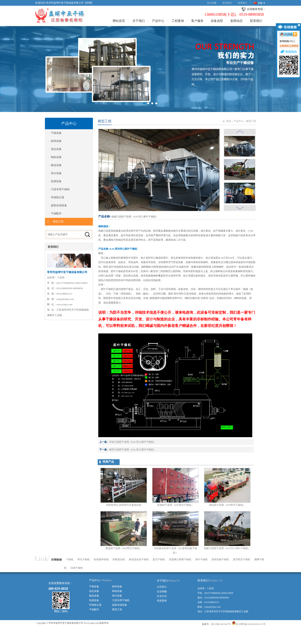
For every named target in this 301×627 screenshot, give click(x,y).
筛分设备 (56, 173)
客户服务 (197, 20)
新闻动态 (236, 20)
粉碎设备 (56, 141)
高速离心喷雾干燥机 (180, 559)
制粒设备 (56, 157)
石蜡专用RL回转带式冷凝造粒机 (123, 505)
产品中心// (95, 580)
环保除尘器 (57, 197)
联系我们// (204, 580)
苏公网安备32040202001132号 (249, 624)
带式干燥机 (83, 559)
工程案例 (178, 20)
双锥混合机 (118, 559)
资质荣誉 (162, 600)
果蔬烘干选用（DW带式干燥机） (123, 548)
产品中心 (158, 20)
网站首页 (119, 20)
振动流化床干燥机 (139, 559)
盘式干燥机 (159, 559)
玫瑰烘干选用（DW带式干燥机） (175, 505)
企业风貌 (162, 591)
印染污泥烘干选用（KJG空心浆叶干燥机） (132, 441)
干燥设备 (56, 133)
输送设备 (56, 165)
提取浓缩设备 (59, 205)
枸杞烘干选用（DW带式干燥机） (227, 505)
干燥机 (70, 559)
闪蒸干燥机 (76, 567)
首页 (228, 121)
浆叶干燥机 (201, 559)
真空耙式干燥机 (241, 559)
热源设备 (56, 181)
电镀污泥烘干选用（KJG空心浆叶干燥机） (227, 548)
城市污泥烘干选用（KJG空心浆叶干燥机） (132, 449)
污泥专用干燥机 (60, 189)
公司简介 (162, 586)
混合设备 (56, 149)
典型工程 (251, 121)
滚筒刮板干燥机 (220, 559)
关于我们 (138, 20)
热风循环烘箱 (101, 559)
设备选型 (217, 20)
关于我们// (163, 580)
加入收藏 (211, 3)
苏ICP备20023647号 (221, 624)
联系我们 (242, 3)
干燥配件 (56, 213)
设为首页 (227, 3)
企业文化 (162, 596)
